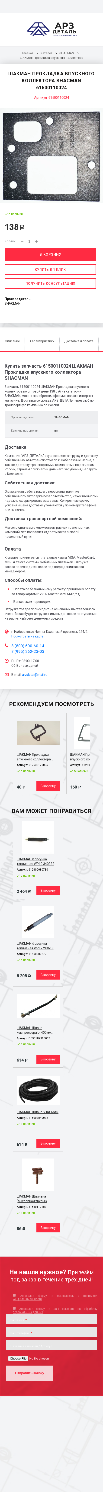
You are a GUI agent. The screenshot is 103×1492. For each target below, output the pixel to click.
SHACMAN (66, 53)
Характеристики (42, 341)
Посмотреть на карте (27, 636)
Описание (12, 341)
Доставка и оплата (78, 341)
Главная (27, 53)
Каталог (47, 53)
